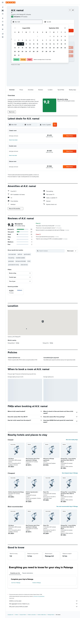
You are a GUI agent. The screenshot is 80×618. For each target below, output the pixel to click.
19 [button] (26, 47)
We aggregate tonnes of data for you (43, 604)
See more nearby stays (72, 439)
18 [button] (22, 47)
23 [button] (15, 51)
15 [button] (37, 44)
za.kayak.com (10, 614)
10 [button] (18, 44)
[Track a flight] (3, 21)
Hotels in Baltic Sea (42, 614)
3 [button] (18, 40)
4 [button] (22, 40)
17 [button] (18, 47)
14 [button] (33, 44)
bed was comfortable (21, 261)
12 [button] (26, 44)
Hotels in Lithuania (32, 614)
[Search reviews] (52, 251)
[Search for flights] (3, 7)
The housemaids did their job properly (47, 236)
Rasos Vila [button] (46, 492)
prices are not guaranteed (38, 596)
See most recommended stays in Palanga (67, 506)
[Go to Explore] (3, 18)
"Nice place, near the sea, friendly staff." (48, 225)
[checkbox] (15, 291)
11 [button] (22, 44)
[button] (2, 2)
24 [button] (18, 51)
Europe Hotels (23, 614)
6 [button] (42, 40)
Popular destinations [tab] (27, 573)
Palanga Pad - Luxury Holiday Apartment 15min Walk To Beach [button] (68, 460)
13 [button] (30, 44)
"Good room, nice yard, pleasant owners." (48, 228)
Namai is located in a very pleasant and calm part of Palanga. (52, 230)
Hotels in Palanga (36, 582)
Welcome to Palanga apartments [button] (48, 459)
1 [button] (37, 36)
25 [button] (22, 51)
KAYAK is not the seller (43, 601)
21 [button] (33, 47)
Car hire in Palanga (15, 582)
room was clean (12, 254)
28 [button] (33, 51)
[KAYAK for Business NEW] (3, 24)
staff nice (20, 254)
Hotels (16, 614)
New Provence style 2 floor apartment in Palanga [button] (33, 459)
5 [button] (26, 40)
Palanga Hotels (51, 614)
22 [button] (37, 47)
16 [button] (15, 47)
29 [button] (37, 51)
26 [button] (26, 51)
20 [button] (30, 47)
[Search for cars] (3, 13)
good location (27, 254)
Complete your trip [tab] (15, 573)
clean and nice (24, 264)
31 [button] (18, 55)
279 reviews (24, 16)
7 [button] (33, 40)
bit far (29, 261)
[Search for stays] (3, 10)
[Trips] (3, 29)
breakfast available (20, 257)
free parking (11, 257)
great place (11, 261)
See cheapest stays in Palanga (70, 473)
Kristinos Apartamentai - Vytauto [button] (32, 492)
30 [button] (15, 55)
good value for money (13, 264)
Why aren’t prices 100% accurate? (43, 606)
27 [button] (30, 51)
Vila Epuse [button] (11, 458)
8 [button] (37, 40)
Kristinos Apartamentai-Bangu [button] (16, 492)
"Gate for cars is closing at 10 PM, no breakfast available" (51, 239)
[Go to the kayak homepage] (10, 2)
